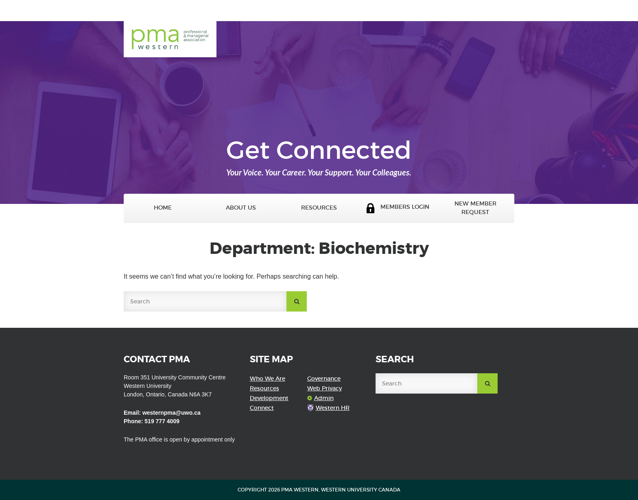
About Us (241, 207)
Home (163, 207)
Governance (324, 378)
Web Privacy (324, 388)
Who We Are (267, 378)
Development (269, 398)
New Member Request (475, 208)
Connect (262, 407)
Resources (319, 207)
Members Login (397, 208)
